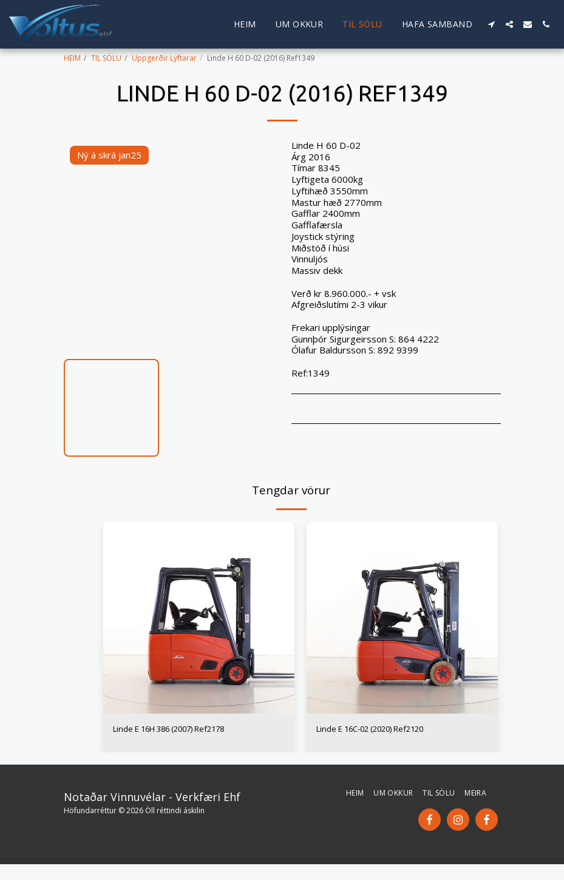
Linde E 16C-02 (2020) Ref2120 (382, 730)
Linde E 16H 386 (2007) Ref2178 (182, 730)
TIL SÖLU (106, 58)
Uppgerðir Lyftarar (164, 58)
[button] (491, 24)
